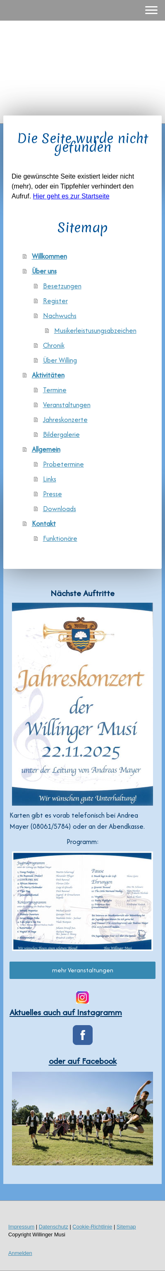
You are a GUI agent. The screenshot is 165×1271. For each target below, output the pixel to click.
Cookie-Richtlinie (92, 1227)
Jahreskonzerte (65, 419)
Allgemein (46, 449)
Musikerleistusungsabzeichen (95, 330)
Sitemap (126, 1227)
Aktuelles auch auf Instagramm (66, 1012)
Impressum (21, 1227)
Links (49, 479)
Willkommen (49, 256)
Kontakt (44, 523)
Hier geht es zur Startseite (71, 196)
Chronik (54, 345)
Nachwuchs (60, 316)
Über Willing (60, 360)
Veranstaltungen (67, 405)
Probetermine (63, 464)
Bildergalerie (61, 434)
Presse (52, 494)
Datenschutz (53, 1227)
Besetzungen (62, 286)
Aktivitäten (48, 375)
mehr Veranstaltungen (82, 970)
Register (55, 301)
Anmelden (20, 1253)
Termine (55, 390)
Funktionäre (60, 538)
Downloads (59, 509)
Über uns (44, 271)
